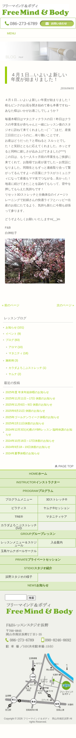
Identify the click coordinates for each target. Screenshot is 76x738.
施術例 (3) (12, 360)
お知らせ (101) (15, 327)
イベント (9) (13, 333)
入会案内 (57, 542)
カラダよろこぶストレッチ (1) (27, 367)
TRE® (19, 516)
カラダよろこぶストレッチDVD (19, 526)
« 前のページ (11, 305)
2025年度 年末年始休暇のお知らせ (27, 392)
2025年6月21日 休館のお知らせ (25, 410)
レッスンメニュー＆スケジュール (19, 544)
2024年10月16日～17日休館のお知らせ (30, 440)
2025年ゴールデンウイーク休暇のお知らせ (32, 417)
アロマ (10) (16, 347)
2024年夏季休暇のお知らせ (23, 453)
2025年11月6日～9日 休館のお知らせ (29, 404)
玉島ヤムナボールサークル (19, 551)
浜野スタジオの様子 (18, 576)
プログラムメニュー (18, 499)
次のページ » (65, 305)
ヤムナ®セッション (56, 508)
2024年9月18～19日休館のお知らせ (28, 447)
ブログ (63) (13, 339)
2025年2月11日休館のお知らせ (25, 423)
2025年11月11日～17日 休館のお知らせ (30, 398)
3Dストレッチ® (56, 499)
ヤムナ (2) (15, 374)
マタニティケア (56, 516)
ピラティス (18, 508)
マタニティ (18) (18, 353)
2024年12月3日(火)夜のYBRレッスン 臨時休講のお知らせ (39, 432)
